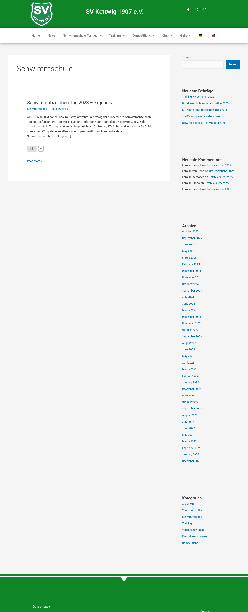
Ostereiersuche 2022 (219, 165)
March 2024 (189, 310)
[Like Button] (32, 149)
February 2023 (191, 376)
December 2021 (192, 461)
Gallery (185, 35)
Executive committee (195, 537)
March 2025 (189, 258)
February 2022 (191, 448)
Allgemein (188, 504)
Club (167, 35)
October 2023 (190, 330)
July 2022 (188, 422)
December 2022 (192, 389)
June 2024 (188, 304)
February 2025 (191, 264)
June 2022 (188, 428)
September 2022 (192, 409)
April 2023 (188, 363)
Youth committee (193, 510)
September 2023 (192, 337)
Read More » (35, 161)
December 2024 (192, 271)
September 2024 (192, 291)
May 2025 (188, 251)
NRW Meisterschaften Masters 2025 (205, 123)
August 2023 (190, 343)
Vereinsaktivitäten (194, 530)
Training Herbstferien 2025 (199, 97)
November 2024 (192, 277)
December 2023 (192, 317)
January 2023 (190, 382)
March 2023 (189, 369)
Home (36, 35)
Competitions (143, 35)
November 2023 (192, 323)
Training (117, 35)
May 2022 (188, 435)
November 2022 (192, 396)
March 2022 (189, 442)
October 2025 (190, 232)
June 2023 (188, 350)
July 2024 (188, 297)
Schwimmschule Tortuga (82, 35)
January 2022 (190, 455)
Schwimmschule (37, 109)
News (51, 35)
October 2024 (190, 284)
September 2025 (192, 238)
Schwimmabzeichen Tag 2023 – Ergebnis (73, 102)
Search (186, 57)
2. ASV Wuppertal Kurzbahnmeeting (205, 117)
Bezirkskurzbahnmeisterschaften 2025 (206, 103)
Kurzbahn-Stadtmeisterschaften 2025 (206, 110)
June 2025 (188, 245)
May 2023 (188, 356)
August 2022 (190, 415)
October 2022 (190, 402)
